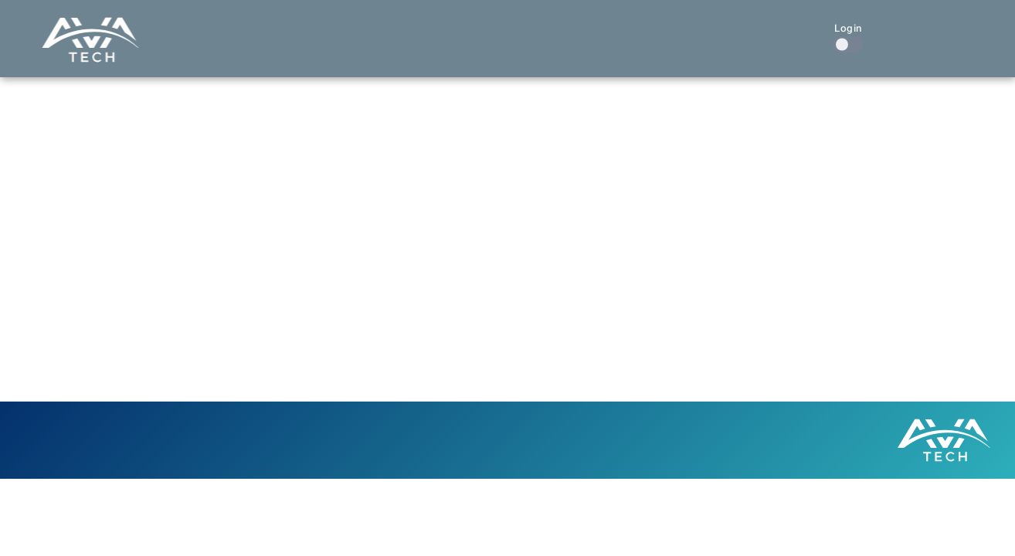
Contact (781, 29)
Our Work (613, 29)
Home (434, 29)
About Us (699, 29)
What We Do (515, 29)
